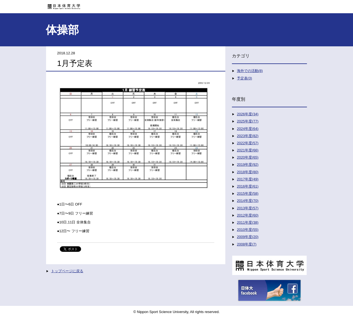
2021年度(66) (247, 150)
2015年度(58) (247, 193)
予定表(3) (244, 78)
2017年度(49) (247, 179)
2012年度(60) (247, 215)
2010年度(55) (247, 230)
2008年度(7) (246, 244)
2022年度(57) (247, 143)
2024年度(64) (247, 129)
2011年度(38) (247, 222)
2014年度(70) (247, 201)
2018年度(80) (247, 172)
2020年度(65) (247, 157)
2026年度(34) (247, 114)
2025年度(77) (247, 121)
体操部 (62, 30)
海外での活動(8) (250, 71)
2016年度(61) (247, 186)
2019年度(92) (247, 164)
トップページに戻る (67, 271)
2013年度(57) (247, 208)
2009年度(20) (247, 237)
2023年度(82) (247, 136)
